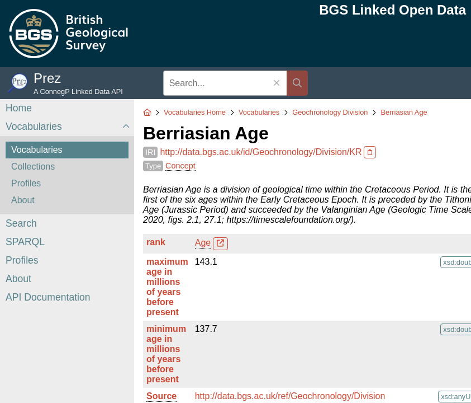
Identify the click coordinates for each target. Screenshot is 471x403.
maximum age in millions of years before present (167, 287)
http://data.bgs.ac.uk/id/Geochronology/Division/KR (260, 152)
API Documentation (48, 297)
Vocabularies (34, 126)
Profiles (26, 183)
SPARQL (25, 241)
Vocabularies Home (195, 112)
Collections (33, 166)
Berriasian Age (403, 112)
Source (161, 396)
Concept (180, 165)
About (23, 200)
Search (21, 223)
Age (203, 242)
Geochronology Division (330, 112)
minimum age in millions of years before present (166, 354)
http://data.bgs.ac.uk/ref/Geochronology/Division (290, 396)
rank (155, 242)
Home (19, 108)
